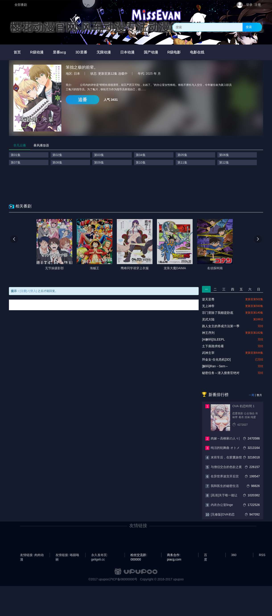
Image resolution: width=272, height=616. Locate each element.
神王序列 (208, 333)
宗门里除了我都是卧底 (217, 312)
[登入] (33, 291)
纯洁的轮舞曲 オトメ (225, 448)
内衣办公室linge (222, 505)
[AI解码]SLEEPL (213, 339)
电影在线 (197, 52)
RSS (262, 555)
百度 (205, 555)
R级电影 (174, 52)
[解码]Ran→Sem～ (215, 366)
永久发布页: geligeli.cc (99, 555)
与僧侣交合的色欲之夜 (226, 467)
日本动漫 (127, 52)
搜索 (249, 27)
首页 (17, 52)
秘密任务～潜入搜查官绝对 (220, 373)
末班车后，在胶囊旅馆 (226, 457)
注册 (258, 4)
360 (233, 555)
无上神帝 (208, 306)
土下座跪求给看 (213, 346)
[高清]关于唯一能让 (224, 495)
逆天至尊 (208, 299)
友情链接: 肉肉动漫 (32, 555)
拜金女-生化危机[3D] (216, 359)
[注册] (23, 291)
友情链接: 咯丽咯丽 (67, 555)
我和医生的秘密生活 (225, 486)
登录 (249, 4)
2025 (149, 73)
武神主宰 (208, 353)
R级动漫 (36, 52)
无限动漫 (104, 52)
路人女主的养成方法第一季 (220, 326)
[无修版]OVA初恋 (222, 514)
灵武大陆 (208, 319)
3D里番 (81, 52)
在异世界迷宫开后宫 (225, 476)
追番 (82, 99)
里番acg (59, 52)
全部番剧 (20, 4)
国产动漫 (151, 52)
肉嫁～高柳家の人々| (225, 438)
